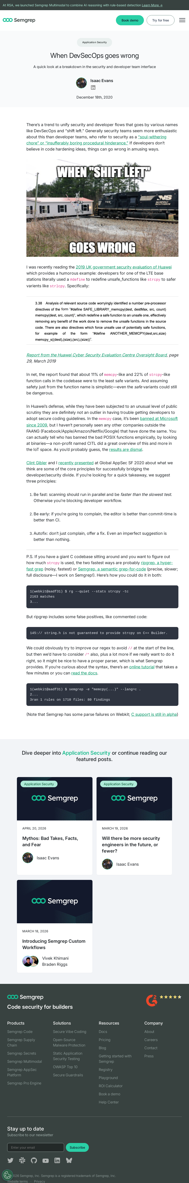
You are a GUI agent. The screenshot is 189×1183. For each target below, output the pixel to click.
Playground (108, 1077)
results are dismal (125, 449)
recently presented (76, 462)
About (149, 1031)
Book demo (130, 20)
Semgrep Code (19, 1031)
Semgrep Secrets (21, 1053)
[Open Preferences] (7, 1175)
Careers (151, 1039)
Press (149, 1056)
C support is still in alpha (154, 714)
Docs (103, 1031)
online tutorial (141, 667)
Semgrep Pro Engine (24, 1083)
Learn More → (152, 5)
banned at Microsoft (159, 418)
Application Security (94, 42)
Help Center (109, 1102)
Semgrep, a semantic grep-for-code (112, 569)
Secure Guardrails (68, 1075)
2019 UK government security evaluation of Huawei (124, 267)
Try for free (160, 20)
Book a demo (109, 1094)
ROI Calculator (111, 1086)
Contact (150, 1048)
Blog (102, 1048)
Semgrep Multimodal (24, 1061)
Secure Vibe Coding (69, 1031)
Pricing (105, 1039)
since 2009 (36, 425)
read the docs (84, 673)
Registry (106, 1069)
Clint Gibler (36, 462)
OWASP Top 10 (65, 1067)
